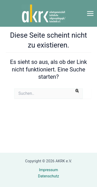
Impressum (48, 170)
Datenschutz (48, 176)
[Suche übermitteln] (77, 90)
